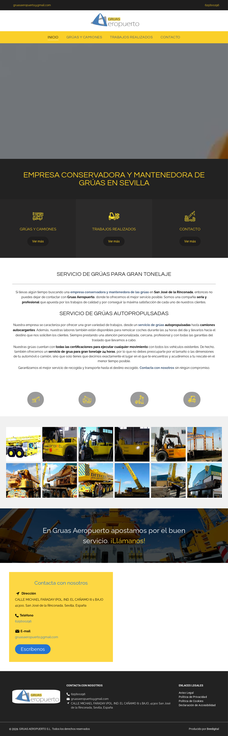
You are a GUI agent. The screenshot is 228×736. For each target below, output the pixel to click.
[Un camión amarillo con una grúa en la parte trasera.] (23, 480)
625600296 (23, 621)
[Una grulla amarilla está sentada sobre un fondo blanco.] (23, 444)
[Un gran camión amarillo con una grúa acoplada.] (59, 480)
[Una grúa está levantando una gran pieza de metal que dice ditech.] (204, 444)
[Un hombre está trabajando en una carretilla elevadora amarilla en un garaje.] (96, 444)
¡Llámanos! (128, 541)
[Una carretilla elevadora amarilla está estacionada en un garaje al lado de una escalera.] (132, 444)
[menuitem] (53, 37)
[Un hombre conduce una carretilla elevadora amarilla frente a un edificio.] (168, 444)
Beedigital (213, 728)
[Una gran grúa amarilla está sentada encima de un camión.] (132, 480)
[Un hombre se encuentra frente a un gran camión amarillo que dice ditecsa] (96, 480)
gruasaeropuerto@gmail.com (36, 637)
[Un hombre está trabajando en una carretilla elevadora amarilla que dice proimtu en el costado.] (59, 444)
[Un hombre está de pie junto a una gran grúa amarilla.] (168, 480)
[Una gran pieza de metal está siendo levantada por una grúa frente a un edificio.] (204, 480)
